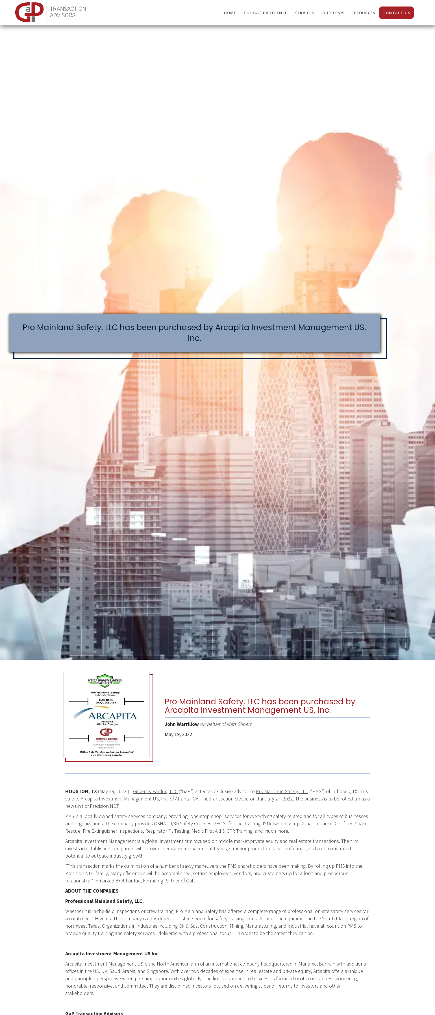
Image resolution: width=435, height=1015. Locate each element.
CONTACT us (396, 12)
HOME (230, 12)
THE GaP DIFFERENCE (265, 12)
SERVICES (304, 12)
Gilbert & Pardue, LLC (155, 791)
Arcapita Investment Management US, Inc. (125, 798)
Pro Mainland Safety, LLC (282, 791)
